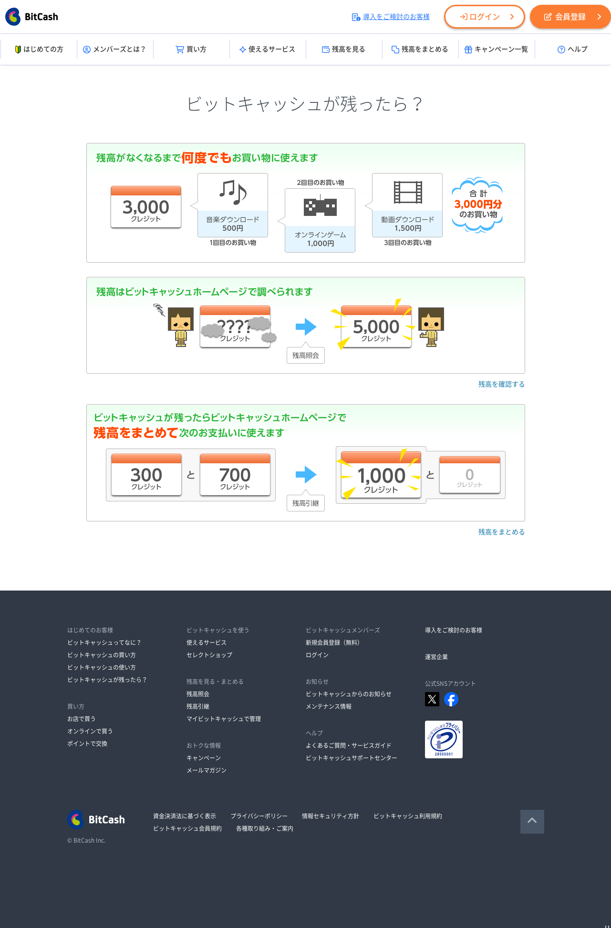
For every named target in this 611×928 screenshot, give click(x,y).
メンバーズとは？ (114, 49)
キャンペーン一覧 (496, 49)
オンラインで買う (90, 731)
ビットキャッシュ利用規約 (407, 816)
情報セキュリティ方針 (330, 816)
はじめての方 (38, 49)
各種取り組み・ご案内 (264, 828)
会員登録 (565, 16)
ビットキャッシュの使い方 (101, 667)
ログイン (480, 16)
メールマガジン (206, 770)
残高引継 (197, 706)
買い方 (191, 49)
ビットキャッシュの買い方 (101, 655)
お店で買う (81, 719)
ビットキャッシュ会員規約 (187, 828)
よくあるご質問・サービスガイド (349, 745)
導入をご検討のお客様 (391, 16)
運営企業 (436, 657)
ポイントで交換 (87, 743)
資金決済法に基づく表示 (184, 816)
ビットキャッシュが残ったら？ (107, 680)
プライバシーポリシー (259, 816)
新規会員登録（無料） (334, 642)
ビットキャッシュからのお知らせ (349, 694)
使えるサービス (267, 49)
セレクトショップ (209, 655)
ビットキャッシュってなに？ (104, 642)
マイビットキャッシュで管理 (223, 719)
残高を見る (343, 49)
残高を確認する (501, 384)
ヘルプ (573, 49)
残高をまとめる (420, 49)
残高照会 (197, 694)
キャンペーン (203, 758)
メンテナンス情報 (329, 706)
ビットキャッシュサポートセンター (351, 758)
